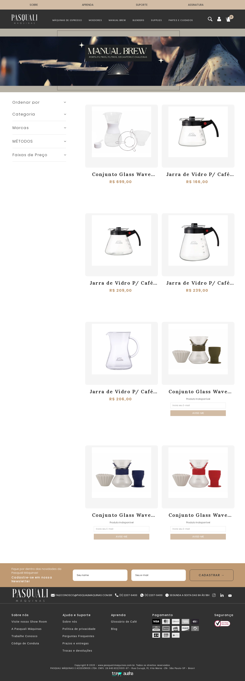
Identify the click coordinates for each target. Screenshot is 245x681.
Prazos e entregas (76, 643)
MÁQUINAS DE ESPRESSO (67, 20)
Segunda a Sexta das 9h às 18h (187, 595)
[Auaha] (128, 673)
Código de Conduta (25, 643)
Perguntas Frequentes (79, 636)
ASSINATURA (195, 5)
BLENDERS (138, 20)
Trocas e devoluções (77, 650)
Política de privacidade (79, 628)
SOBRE (34, 5)
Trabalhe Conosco (24, 636)
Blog (114, 628)
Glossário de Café (124, 621)
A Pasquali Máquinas (26, 628)
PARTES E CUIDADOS (181, 20)
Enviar (212, 575)
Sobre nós (70, 621)
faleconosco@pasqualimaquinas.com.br (81, 595)
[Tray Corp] (117, 674)
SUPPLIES (156, 20)
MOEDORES (95, 20)
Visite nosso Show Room (29, 621)
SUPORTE (142, 5)
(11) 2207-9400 (126, 595)
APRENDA (87, 5)
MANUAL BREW (117, 20)
